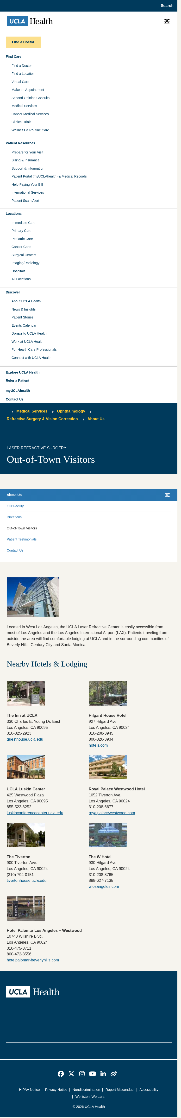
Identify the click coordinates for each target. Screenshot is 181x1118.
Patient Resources (20, 143)
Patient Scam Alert (25, 201)
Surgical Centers (24, 255)
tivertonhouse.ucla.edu (26, 880)
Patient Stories (22, 317)
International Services (28, 192)
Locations (14, 214)
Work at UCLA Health (28, 341)
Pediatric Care (22, 239)
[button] (89, 372)
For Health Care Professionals (34, 349)
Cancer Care (21, 247)
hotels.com (98, 745)
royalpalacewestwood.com (112, 813)
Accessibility (148, 1090)
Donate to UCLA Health (29, 333)
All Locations (21, 279)
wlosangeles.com (104, 886)
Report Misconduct (120, 1090)
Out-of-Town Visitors (22, 528)
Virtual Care (20, 82)
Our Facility (15, 506)
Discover (13, 292)
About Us (96, 419)
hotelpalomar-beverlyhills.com (33, 960)
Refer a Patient (17, 380)
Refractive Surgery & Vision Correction (42, 419)
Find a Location (23, 74)
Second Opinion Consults (31, 98)
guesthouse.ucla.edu (25, 739)
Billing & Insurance (25, 160)
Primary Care (21, 231)
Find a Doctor (22, 66)
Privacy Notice (56, 1090)
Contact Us (15, 399)
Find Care (13, 56)
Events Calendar (24, 325)
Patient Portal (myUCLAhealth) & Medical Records (49, 176)
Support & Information (28, 168)
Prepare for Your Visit (27, 152)
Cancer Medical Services (30, 114)
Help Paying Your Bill (27, 184)
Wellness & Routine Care (30, 130)
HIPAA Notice (29, 1090)
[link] (61, 1074)
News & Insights (24, 309)
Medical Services (24, 106)
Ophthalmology (71, 411)
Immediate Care (24, 223)
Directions (14, 517)
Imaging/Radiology (25, 263)
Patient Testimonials (22, 539)
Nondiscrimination (86, 1090)
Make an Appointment (28, 90)
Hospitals (18, 271)
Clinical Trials (21, 122)
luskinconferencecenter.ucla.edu (35, 813)
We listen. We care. (90, 1097)
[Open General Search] (166, 5)
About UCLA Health (26, 301)
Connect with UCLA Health (31, 358)
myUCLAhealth (18, 391)
